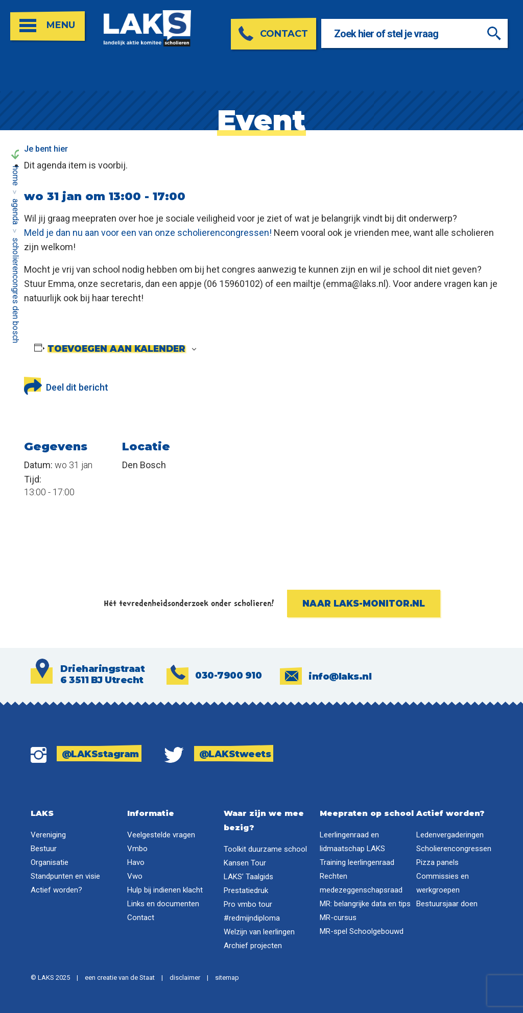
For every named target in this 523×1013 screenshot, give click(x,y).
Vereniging (48, 834)
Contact (140, 917)
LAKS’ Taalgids (248, 876)
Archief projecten (253, 945)
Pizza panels (437, 862)
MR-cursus (338, 917)
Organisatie (49, 862)
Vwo (134, 876)
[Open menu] (47, 26)
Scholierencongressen (453, 848)
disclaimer (185, 977)
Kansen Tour (245, 862)
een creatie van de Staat (120, 977)
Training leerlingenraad (357, 862)
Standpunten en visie (65, 876)
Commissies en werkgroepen (442, 883)
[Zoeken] (495, 33)
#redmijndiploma (252, 918)
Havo (136, 862)
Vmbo (137, 848)
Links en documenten (163, 903)
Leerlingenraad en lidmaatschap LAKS (352, 841)
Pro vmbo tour (248, 904)
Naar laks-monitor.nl (363, 603)
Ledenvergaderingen (450, 834)
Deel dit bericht (66, 385)
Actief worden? (56, 890)
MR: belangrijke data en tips (365, 903)
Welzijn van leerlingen (259, 931)
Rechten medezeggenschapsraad (361, 883)
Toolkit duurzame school (265, 849)
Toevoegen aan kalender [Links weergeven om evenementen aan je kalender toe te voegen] (116, 348)
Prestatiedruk (246, 890)
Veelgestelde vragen (161, 834)
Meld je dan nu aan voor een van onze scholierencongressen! (148, 232)
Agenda (15, 212)
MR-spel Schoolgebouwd (361, 931)
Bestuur (44, 848)
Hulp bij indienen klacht (165, 890)
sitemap (227, 977)
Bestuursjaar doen (447, 903)
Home (15, 176)
